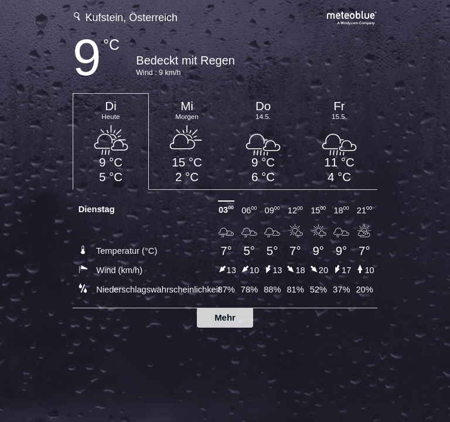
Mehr (225, 317)
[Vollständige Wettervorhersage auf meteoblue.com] (352, 17)
